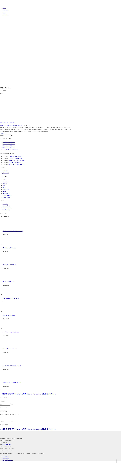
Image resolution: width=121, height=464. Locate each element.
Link (4, 185)
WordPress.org (6, 209)
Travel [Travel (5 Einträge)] (51, 394)
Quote (4, 191)
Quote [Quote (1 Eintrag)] (41, 394)
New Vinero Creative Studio (11, 332)
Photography (6, 189)
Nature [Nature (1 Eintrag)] (32, 394)
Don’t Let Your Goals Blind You (16, 164)
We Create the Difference (7, 122)
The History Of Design (14, 162)
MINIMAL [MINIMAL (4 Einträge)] (26, 394)
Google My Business (8, 460)
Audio (4, 179)
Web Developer (13, 125)
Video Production (4, 125)
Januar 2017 (6, 173)
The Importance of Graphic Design (13, 231)
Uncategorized (6, 193)
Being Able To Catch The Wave (10, 149)
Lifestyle (5, 183)
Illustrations (6, 181)
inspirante (20, 125)
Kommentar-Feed (7, 208)
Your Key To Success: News (11, 298)
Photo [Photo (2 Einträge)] (37, 394)
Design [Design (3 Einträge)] (18, 394)
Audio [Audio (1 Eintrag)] (1, 394)
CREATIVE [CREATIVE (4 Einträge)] (11, 394)
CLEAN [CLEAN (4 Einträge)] (4, 394)
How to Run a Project (9, 315)
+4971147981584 (6, 444)
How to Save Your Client (10, 349)
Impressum (5, 10)
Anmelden (5, 204)
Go (11, 135)
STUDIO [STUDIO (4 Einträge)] (45, 394)
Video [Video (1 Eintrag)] (55, 394)
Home (4, 8)
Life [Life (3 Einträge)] (21, 394)
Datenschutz (6, 458)
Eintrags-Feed (6, 206)
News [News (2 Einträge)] (34, 394)
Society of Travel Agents (10, 264)
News (4, 187)
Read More (2, 133)
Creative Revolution (8, 281)
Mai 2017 (5, 171)
